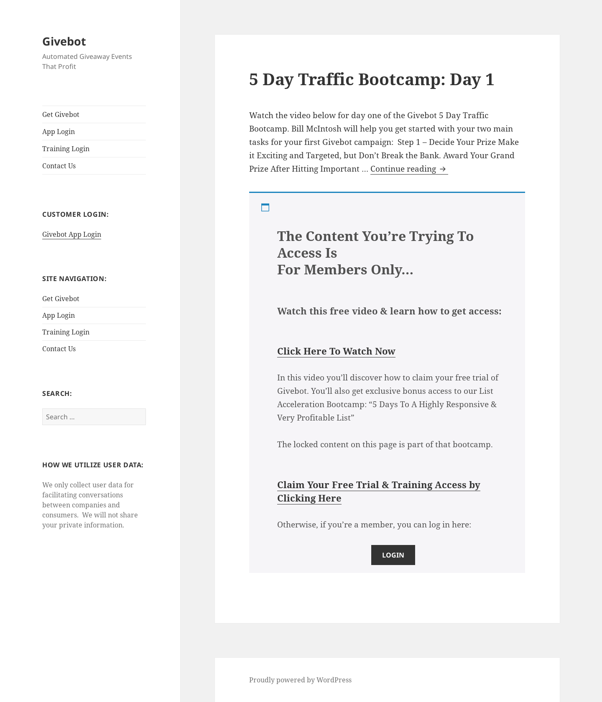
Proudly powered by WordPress (300, 679)
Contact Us (59, 165)
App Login (58, 131)
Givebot (64, 41)
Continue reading (409, 168)
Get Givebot (60, 114)
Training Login (65, 148)
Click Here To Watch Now (336, 351)
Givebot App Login (71, 234)
